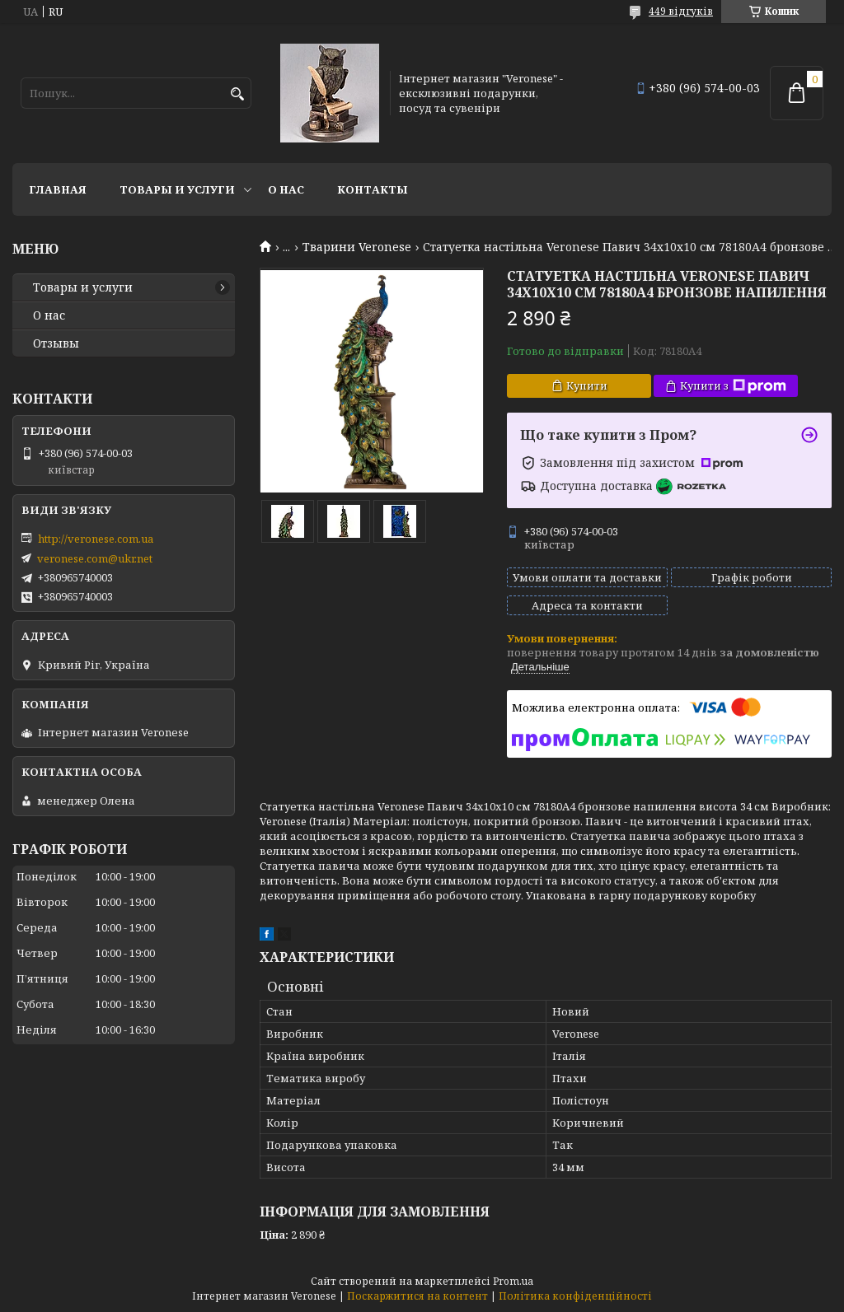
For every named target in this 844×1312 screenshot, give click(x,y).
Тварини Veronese (356, 247)
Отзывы (56, 343)
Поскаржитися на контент (417, 1296)
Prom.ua (513, 1281)
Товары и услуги (177, 189)
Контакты (372, 189)
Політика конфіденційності (575, 1296)
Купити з (733, 386)
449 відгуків (681, 11)
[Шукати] (237, 94)
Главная (58, 189)
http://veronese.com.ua (95, 538)
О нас (286, 189)
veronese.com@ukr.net (94, 558)
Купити (586, 385)
